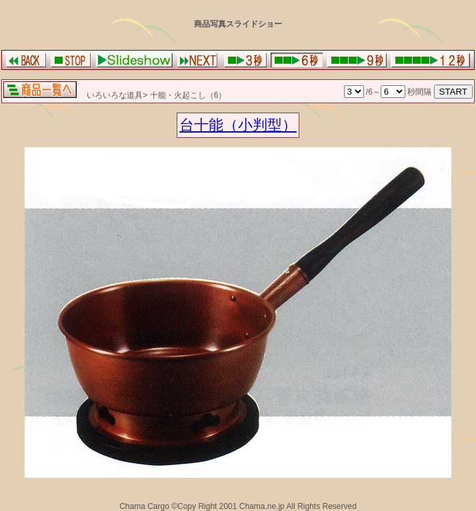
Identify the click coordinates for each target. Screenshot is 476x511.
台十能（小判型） (238, 125)
